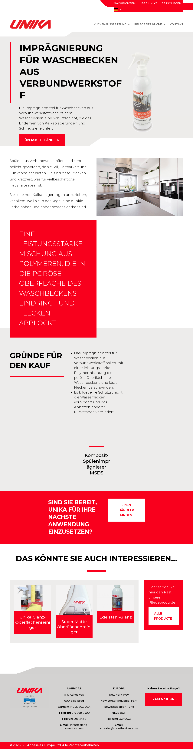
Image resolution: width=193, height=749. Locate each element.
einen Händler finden (126, 510)
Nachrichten (124, 3)
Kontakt (176, 24)
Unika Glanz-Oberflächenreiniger (32, 622)
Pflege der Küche (148, 24)
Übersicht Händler (42, 140)
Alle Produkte (163, 616)
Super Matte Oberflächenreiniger (74, 626)
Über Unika (148, 3)
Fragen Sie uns (164, 699)
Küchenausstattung (110, 24)
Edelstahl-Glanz (116, 617)
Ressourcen (171, 3)
